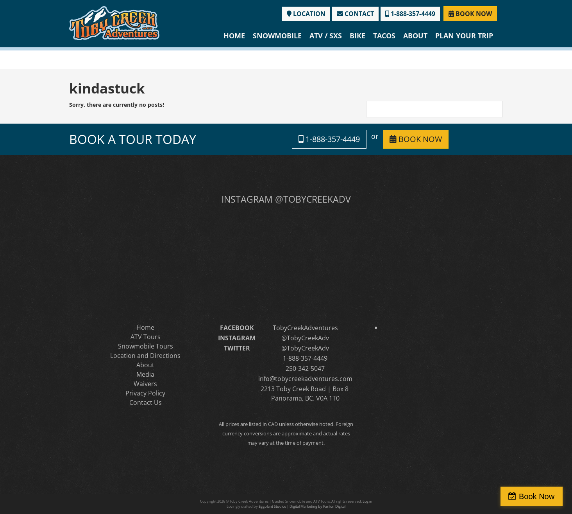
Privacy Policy (145, 393)
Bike (357, 35)
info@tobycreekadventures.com (305, 378)
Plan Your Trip (464, 35)
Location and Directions (145, 355)
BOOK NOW (470, 13)
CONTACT (355, 13)
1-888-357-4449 (410, 13)
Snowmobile (277, 35)
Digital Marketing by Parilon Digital (317, 506)
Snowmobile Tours (145, 346)
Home (234, 35)
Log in (367, 501)
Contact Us (145, 402)
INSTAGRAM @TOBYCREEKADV (286, 199)
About (415, 35)
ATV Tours (145, 336)
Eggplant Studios (272, 506)
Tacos (384, 35)
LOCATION (306, 13)
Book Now (538, 496)
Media (145, 374)
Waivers (145, 383)
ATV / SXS (325, 35)
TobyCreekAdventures (305, 327)
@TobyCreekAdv (305, 338)
